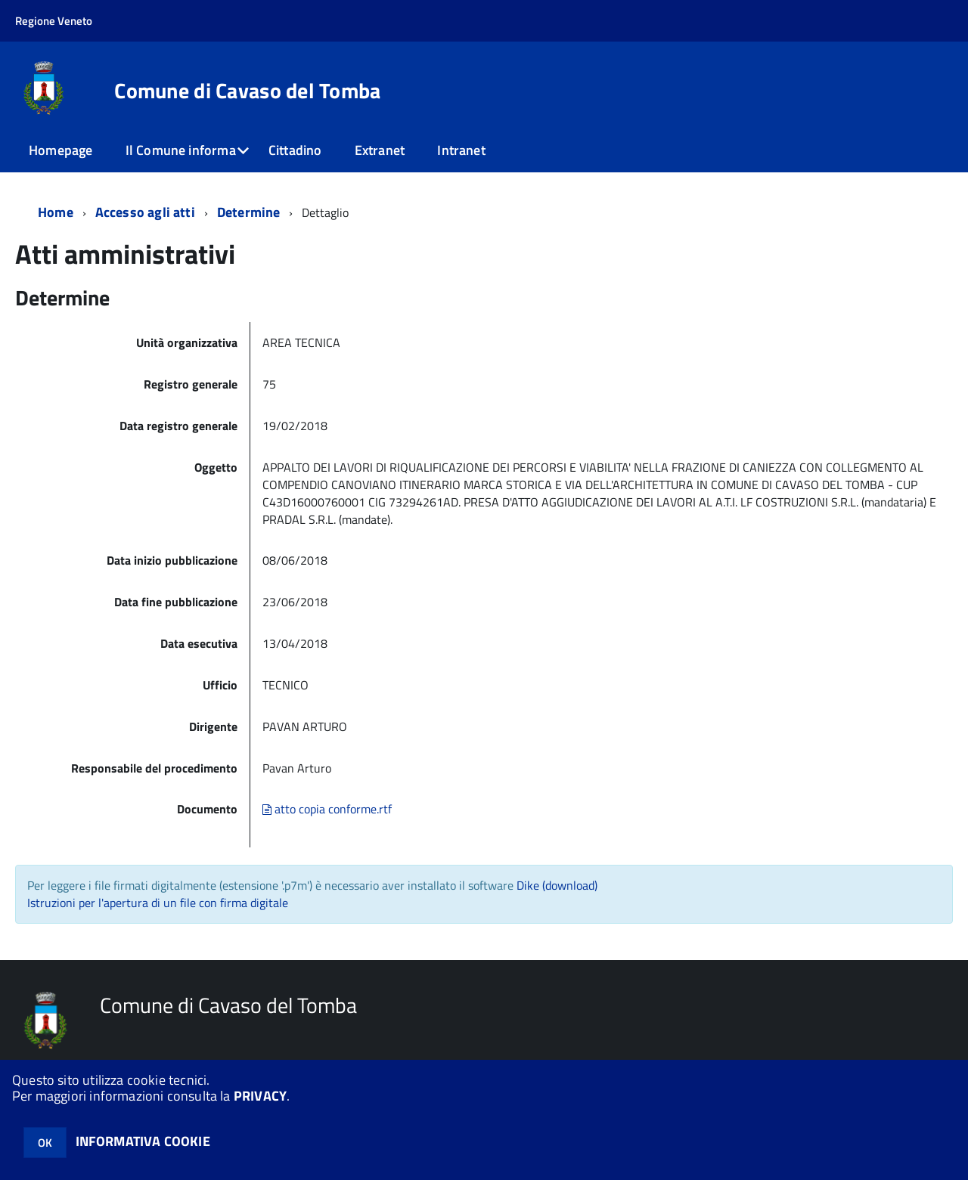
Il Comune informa (181, 150)
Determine (249, 212)
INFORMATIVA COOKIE (143, 1141)
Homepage (60, 150)
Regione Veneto (53, 20)
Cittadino (295, 150)
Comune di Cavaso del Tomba (247, 90)
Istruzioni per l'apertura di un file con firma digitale (157, 903)
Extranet (380, 150)
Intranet (461, 150)
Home (55, 212)
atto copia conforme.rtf (327, 809)
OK (45, 1142)
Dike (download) (557, 885)
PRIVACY (260, 1096)
